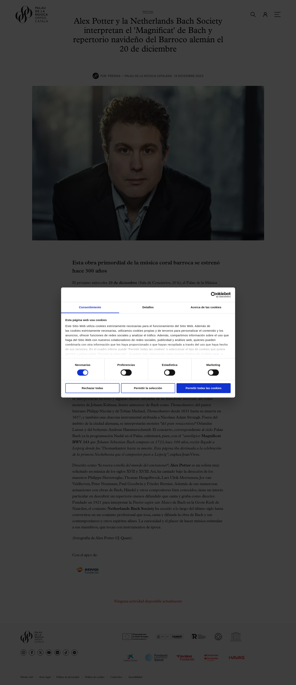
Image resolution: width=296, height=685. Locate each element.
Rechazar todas (92, 388)
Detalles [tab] (148, 307)
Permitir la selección (148, 388)
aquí (216, 353)
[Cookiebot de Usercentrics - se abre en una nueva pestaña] (214, 295)
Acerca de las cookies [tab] (206, 307)
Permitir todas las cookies (204, 388)
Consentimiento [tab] (90, 307)
